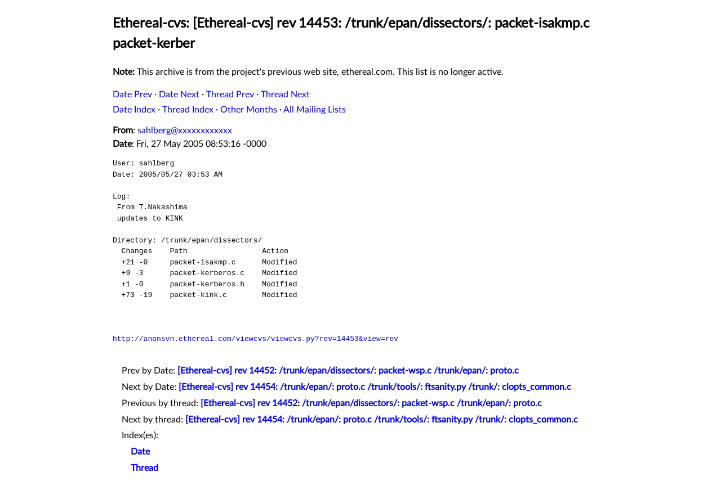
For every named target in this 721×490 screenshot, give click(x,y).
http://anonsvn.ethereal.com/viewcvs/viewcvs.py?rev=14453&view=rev (255, 339)
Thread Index (187, 109)
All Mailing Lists (314, 109)
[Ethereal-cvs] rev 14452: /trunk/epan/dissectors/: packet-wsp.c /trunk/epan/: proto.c (348, 370)
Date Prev (132, 94)
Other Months (248, 109)
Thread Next (285, 94)
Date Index (134, 109)
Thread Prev (230, 94)
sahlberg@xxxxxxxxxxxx (184, 130)
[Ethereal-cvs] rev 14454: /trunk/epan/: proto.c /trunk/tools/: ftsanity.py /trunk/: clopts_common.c (375, 387)
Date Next (179, 94)
